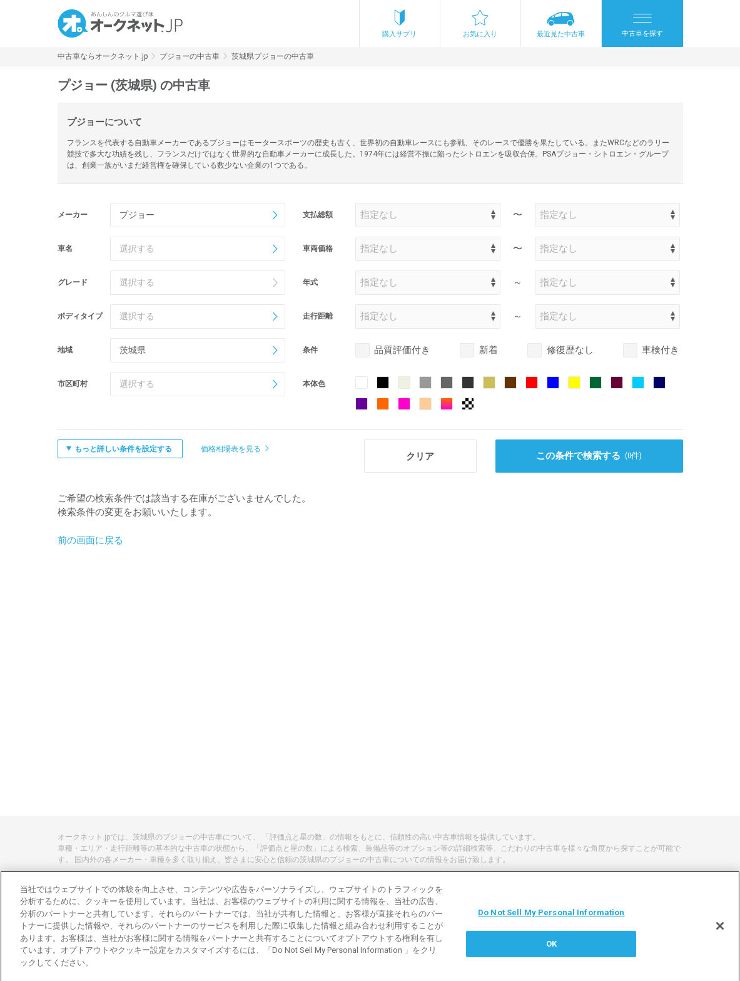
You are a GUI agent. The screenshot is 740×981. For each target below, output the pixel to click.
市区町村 (73, 383)
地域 (65, 350)
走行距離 (318, 316)
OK (551, 951)
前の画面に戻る (90, 540)
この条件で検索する (589, 455)
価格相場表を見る (231, 448)
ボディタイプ (80, 316)
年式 (310, 282)
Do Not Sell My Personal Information (551, 920)
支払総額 (318, 214)
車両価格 (318, 248)
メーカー (73, 214)
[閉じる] (720, 933)
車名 (65, 248)
